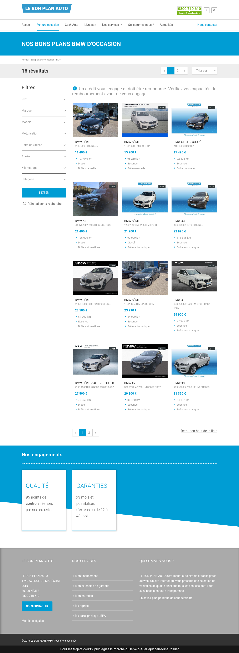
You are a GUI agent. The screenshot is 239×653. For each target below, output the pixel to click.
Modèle (44, 122)
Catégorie (44, 179)
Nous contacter (207, 24)
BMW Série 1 (95, 144)
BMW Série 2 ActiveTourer (95, 385)
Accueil (26, 24)
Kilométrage (44, 167)
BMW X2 (145, 385)
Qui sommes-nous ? (141, 24)
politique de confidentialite (175, 598)
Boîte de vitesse (44, 145)
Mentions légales (33, 620)
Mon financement (85, 576)
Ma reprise (80, 605)
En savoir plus (148, 598)
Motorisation (44, 133)
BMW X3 (194, 223)
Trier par (201, 70)
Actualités (166, 24)
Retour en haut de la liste (199, 431)
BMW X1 (194, 304)
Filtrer (44, 192)
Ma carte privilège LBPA (89, 615)
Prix (44, 99)
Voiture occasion (48, 24)
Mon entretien (82, 595)
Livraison (90, 24)
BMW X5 (95, 223)
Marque (44, 110)
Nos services (112, 24)
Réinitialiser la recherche (42, 204)
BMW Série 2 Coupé (194, 144)
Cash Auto (71, 24)
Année (44, 156)
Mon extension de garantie (90, 586)
